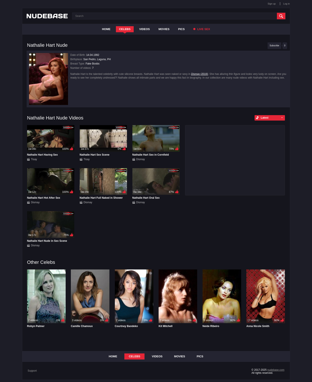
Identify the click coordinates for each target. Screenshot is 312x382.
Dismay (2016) (199, 74)
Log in (286, 3)
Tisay (34, 159)
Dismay (140, 159)
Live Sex (201, 29)
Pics (181, 29)
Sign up (272, 3)
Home (106, 29)
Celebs (125, 29)
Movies (164, 29)
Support (32, 370)
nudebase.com (275, 369)
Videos (144, 29)
